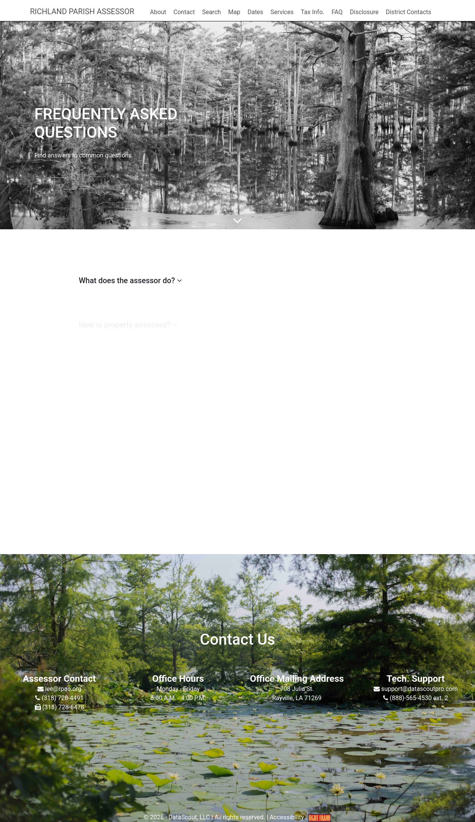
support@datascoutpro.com (419, 688)
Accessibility (287, 817)
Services (281, 12)
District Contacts (408, 12)
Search (211, 12)
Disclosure (364, 12)
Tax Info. (312, 12)
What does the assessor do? (130, 280)
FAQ (337, 12)
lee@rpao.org (62, 688)
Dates (255, 12)
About (158, 12)
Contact (184, 12)
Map (234, 12)
